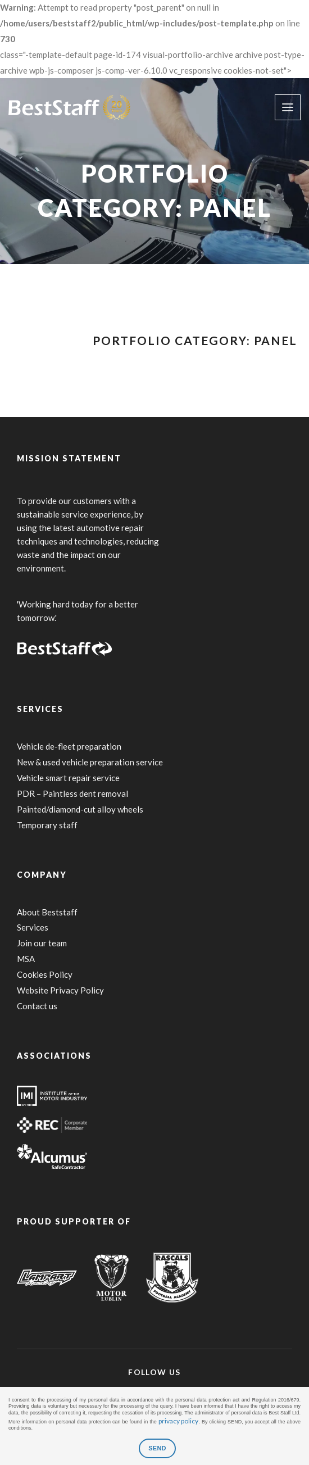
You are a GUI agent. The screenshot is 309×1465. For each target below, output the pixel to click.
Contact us (37, 1006)
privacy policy (178, 1421)
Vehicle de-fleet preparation (69, 746)
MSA (26, 959)
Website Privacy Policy (60, 990)
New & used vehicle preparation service (90, 762)
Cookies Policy (44, 974)
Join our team (42, 943)
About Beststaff (47, 912)
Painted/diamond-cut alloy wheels (80, 809)
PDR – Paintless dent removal (72, 793)
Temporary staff (47, 825)
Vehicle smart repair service (68, 778)
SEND (157, 1448)
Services (32, 927)
